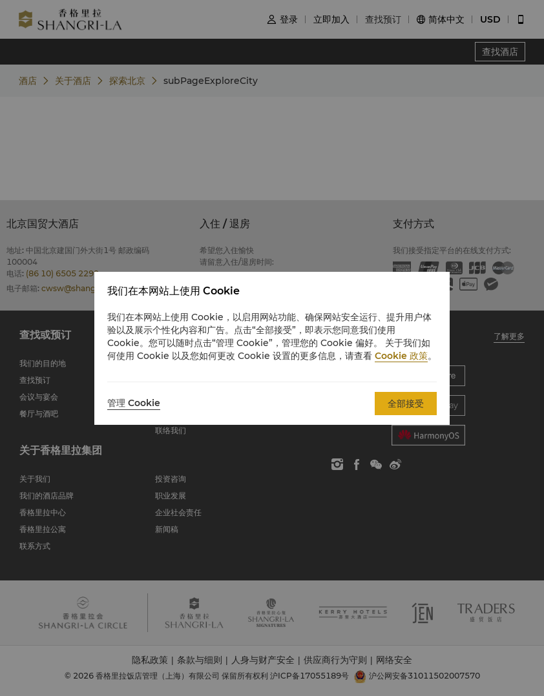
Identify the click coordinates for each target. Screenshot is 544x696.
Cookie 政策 (401, 356)
